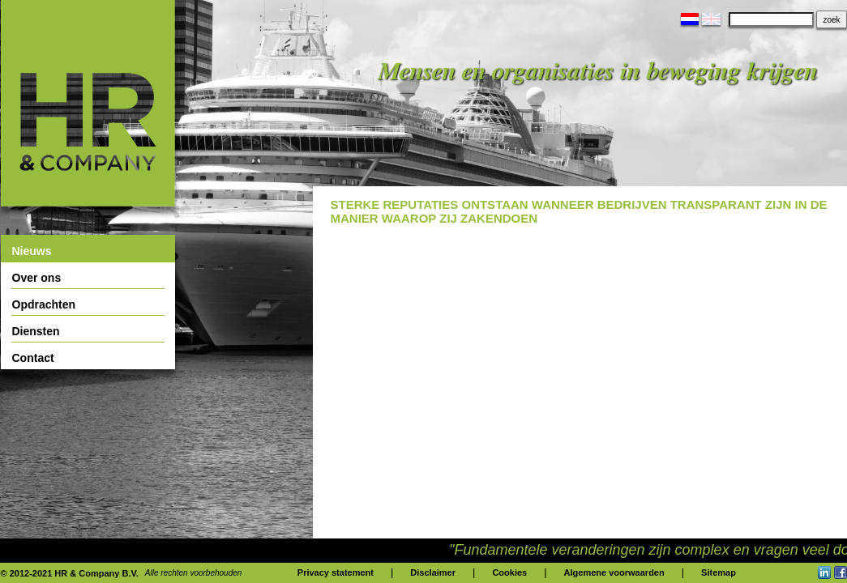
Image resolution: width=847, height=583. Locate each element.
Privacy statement (335, 572)
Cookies (509, 572)
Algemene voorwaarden (614, 572)
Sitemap (718, 572)
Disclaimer (433, 572)
